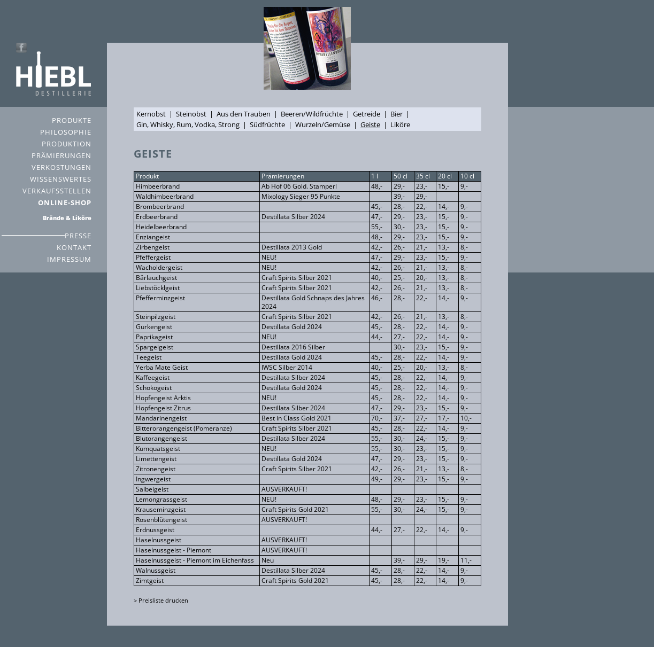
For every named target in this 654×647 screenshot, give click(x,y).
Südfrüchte (267, 124)
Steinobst (191, 114)
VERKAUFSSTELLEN (56, 191)
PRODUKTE (71, 120)
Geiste (370, 124)
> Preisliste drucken (161, 600)
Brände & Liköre (67, 218)
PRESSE (78, 235)
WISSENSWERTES (60, 179)
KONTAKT (74, 247)
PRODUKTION (66, 144)
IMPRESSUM (69, 259)
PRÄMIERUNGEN (61, 155)
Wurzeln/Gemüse (322, 124)
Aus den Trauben (244, 114)
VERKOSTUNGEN (61, 167)
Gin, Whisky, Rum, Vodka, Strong (188, 124)
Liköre (400, 124)
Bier (396, 114)
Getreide (366, 114)
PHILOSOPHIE (65, 132)
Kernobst (151, 114)
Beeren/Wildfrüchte (312, 114)
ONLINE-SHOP (64, 202)
